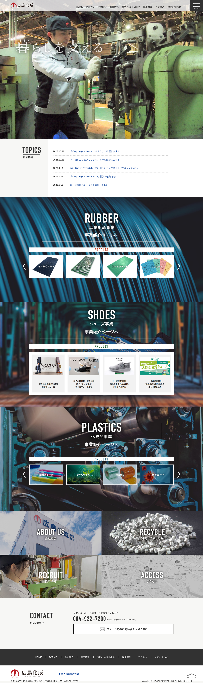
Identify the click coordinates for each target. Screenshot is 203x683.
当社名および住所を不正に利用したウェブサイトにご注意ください (104, 168)
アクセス (159, 6)
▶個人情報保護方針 (69, 674)
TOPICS (90, 6)
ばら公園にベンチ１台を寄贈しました (89, 185)
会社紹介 (101, 6)
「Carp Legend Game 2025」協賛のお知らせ (93, 176)
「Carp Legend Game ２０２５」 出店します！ (95, 151)
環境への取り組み (131, 6)
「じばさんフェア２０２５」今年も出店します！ (95, 159)
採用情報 (147, 6)
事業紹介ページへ (102, 235)
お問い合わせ (174, 6)
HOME (79, 6)
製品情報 (114, 6)
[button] (24, 266)
